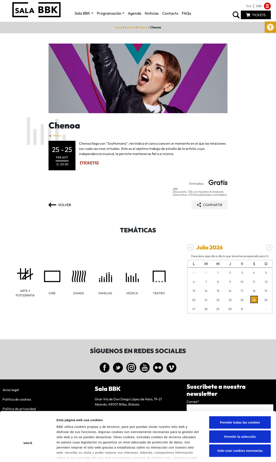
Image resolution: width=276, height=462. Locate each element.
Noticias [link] (152, 13)
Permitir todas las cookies (240, 396)
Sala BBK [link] (82, 13)
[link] (270, 27)
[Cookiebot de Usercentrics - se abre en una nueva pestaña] (28, 453)
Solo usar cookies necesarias (240, 424)
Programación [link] (109, 13)
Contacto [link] (170, 13)
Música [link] (142, 27)
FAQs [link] (186, 13)
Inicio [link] (118, 27)
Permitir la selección (240, 410)
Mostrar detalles (231, 453)
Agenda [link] (134, 13)
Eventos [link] (130, 27)
